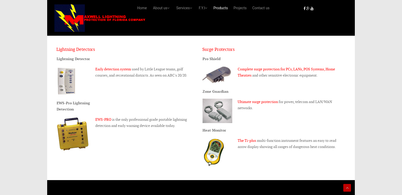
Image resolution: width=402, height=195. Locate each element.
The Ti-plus (247, 140)
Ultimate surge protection (258, 101)
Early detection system (113, 68)
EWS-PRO (103, 119)
